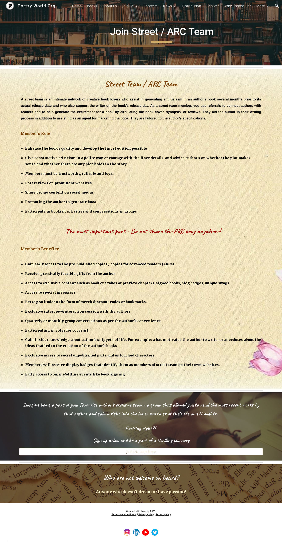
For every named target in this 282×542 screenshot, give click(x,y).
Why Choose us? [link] (238, 6)
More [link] (260, 6)
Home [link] (76, 6)
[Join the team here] (140, 451)
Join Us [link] (128, 6)
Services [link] (212, 6)
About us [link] (110, 6)
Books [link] (92, 6)
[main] (162, 32)
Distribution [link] (191, 6)
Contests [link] (150, 6)
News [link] (167, 6)
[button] (277, 6)
